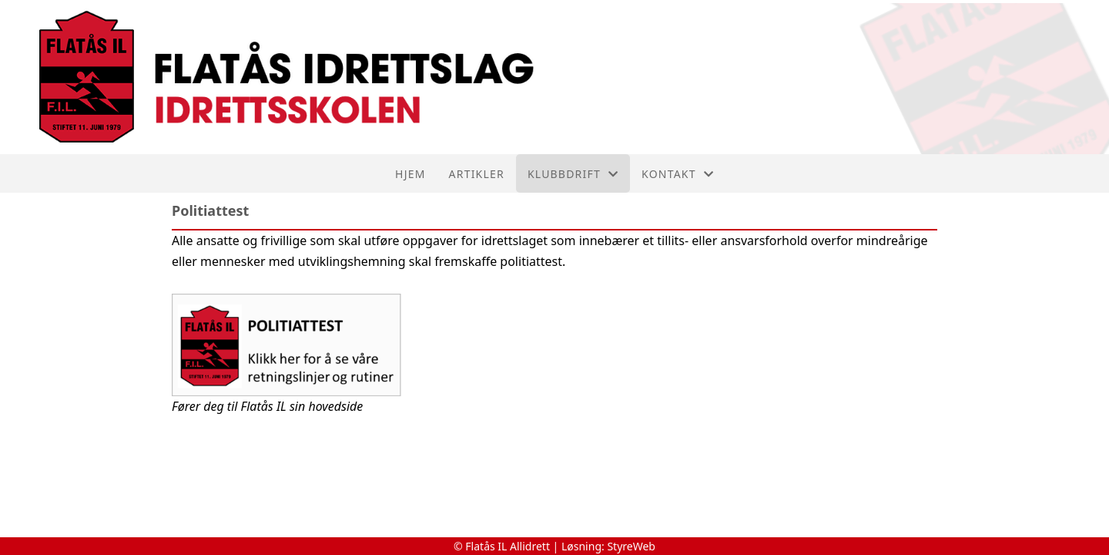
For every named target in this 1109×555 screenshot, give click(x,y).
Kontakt (678, 173)
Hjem (410, 173)
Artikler (476, 173)
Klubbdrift (573, 173)
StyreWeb (631, 546)
